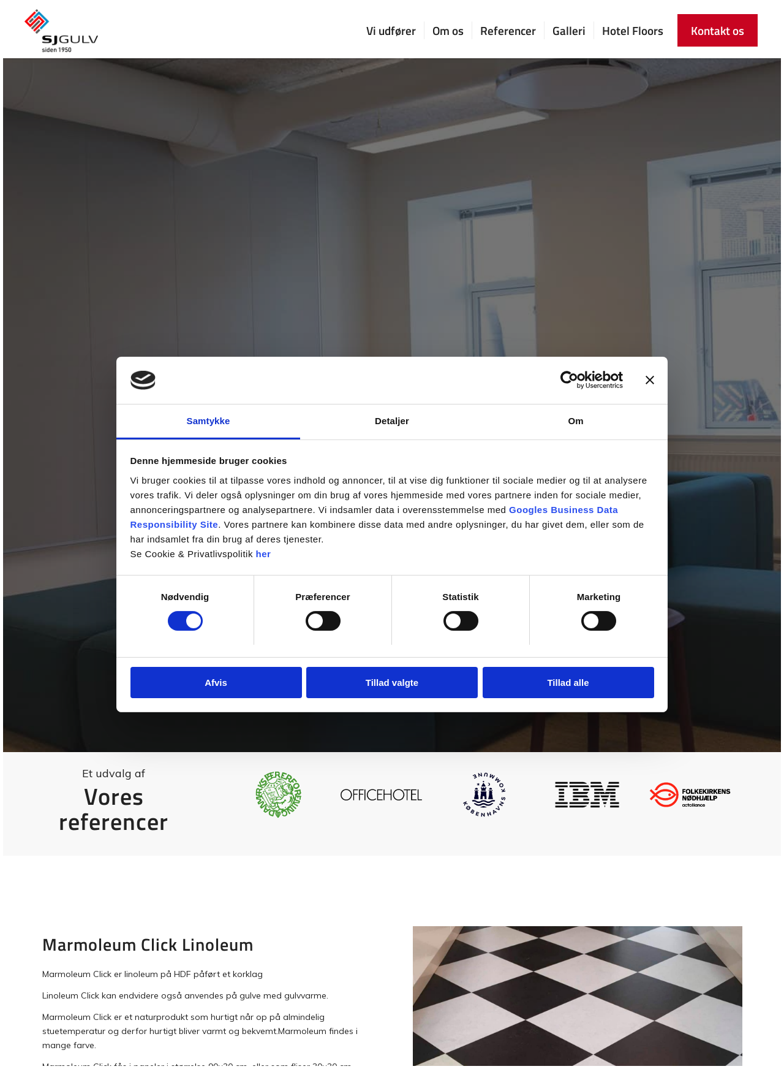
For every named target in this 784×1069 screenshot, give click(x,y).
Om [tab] (575, 421)
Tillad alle (568, 682)
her (263, 554)
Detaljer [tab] (392, 421)
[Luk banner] (650, 380)
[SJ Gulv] (61, 30)
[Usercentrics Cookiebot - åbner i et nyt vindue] (569, 380)
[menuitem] (391, 30)
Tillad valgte (392, 682)
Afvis (216, 682)
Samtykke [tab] (208, 421)
